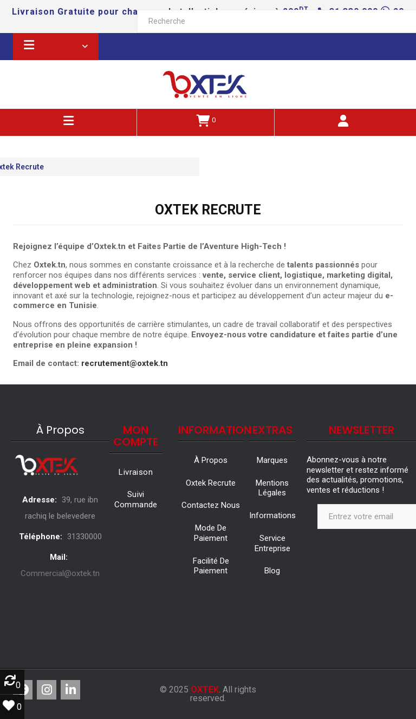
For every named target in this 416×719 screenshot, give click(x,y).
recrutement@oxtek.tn (124, 363)
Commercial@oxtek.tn (60, 573)
